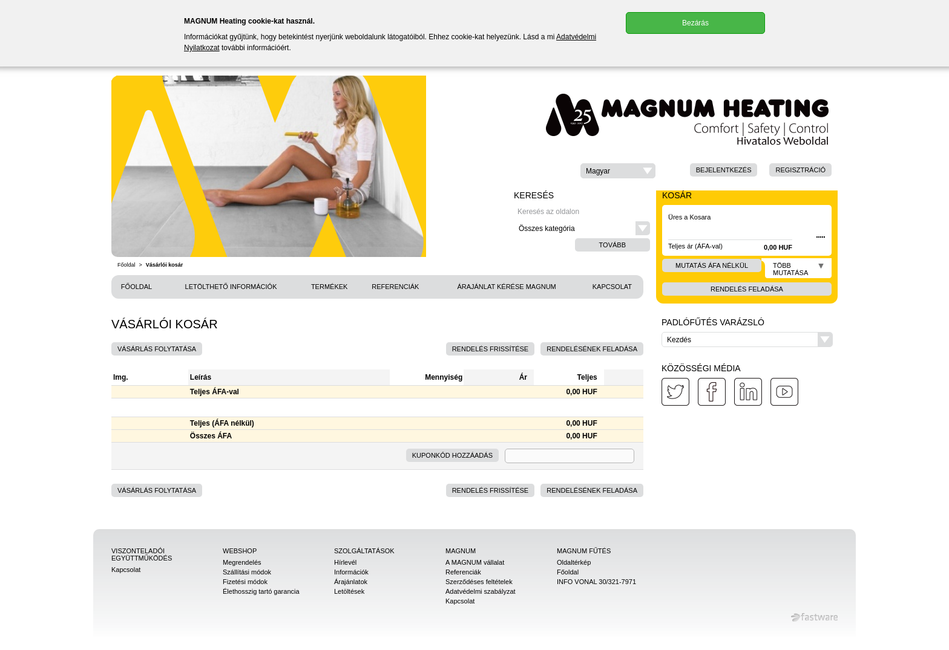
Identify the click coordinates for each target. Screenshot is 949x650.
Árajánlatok (350, 581)
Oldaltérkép (574, 562)
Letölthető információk (231, 286)
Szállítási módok (247, 572)
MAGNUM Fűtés (584, 550)
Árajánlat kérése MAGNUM (506, 286)
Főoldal (126, 265)
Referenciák (395, 286)
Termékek (329, 286)
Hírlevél (345, 562)
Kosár (677, 195)
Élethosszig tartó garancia (261, 591)
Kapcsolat (612, 286)
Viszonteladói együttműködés (141, 554)
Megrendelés (242, 562)
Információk (351, 572)
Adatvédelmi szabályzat (480, 591)
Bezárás (695, 23)
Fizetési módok (245, 581)
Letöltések (349, 591)
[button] (617, 170)
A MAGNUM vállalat (474, 562)
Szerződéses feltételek (479, 581)
